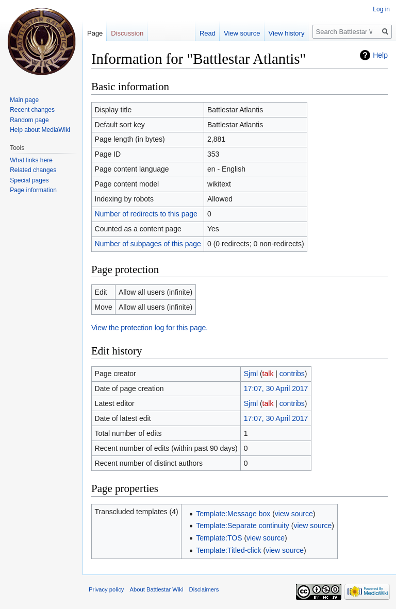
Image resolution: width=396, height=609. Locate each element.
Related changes (33, 170)
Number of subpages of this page (148, 244)
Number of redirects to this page (146, 214)
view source (294, 514)
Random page (29, 120)
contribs (292, 373)
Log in (381, 9)
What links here (31, 160)
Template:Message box (233, 514)
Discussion (127, 33)
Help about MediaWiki (40, 129)
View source (242, 33)
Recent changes (32, 109)
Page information (33, 190)
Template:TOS (219, 538)
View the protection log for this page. (149, 328)
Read (208, 33)
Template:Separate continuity (242, 525)
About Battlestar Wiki (157, 589)
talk (268, 373)
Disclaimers (204, 589)
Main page (24, 100)
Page (95, 33)
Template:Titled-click (228, 550)
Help (380, 55)
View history (287, 33)
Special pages (29, 180)
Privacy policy (106, 589)
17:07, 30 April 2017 (276, 388)
